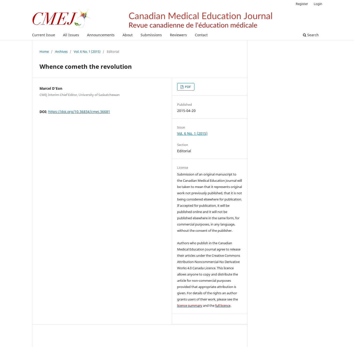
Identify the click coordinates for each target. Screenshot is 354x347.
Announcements (101, 34)
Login (318, 4)
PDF (187, 86)
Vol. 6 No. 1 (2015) (87, 51)
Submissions (151, 34)
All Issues (71, 34)
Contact (201, 34)
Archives (61, 51)
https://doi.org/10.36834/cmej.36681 (79, 111)
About (128, 34)
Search (311, 34)
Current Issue (43, 34)
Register (302, 4)
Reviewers (178, 34)
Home (44, 51)
